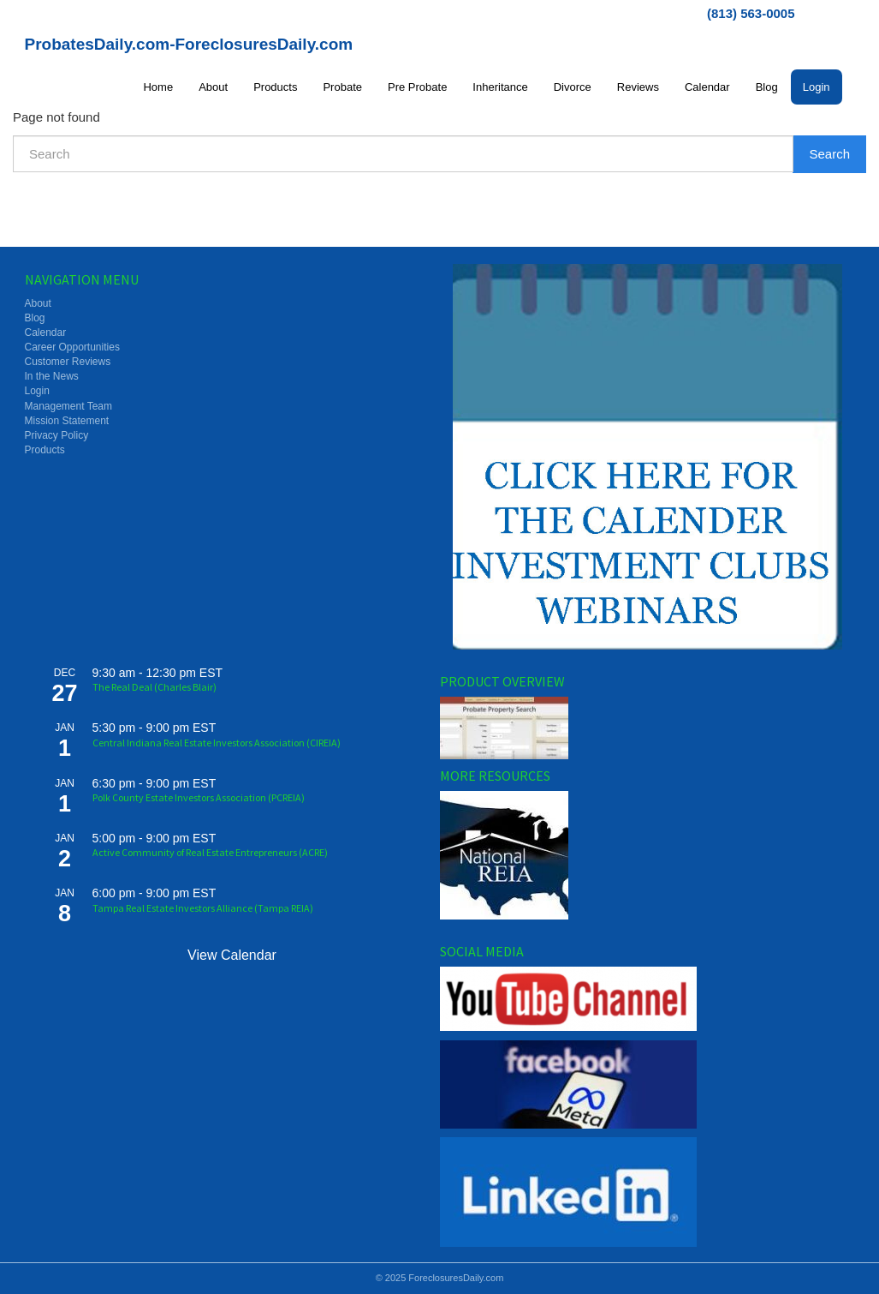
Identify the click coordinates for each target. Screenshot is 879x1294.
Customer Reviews (68, 362)
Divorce (572, 87)
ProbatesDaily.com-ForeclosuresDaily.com (189, 44)
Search (829, 154)
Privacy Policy (57, 435)
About (213, 87)
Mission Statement (67, 421)
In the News (52, 376)
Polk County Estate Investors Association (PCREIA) (198, 797)
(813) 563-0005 (751, 13)
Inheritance (499, 87)
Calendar (707, 87)
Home (158, 87)
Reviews (638, 87)
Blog (767, 87)
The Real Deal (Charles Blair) (154, 686)
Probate (342, 87)
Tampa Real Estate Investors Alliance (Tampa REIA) (202, 908)
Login (816, 87)
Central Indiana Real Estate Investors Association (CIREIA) (216, 742)
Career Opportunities (72, 347)
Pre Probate (417, 87)
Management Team (69, 406)
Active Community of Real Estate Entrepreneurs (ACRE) (210, 852)
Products (275, 87)
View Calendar (231, 955)
